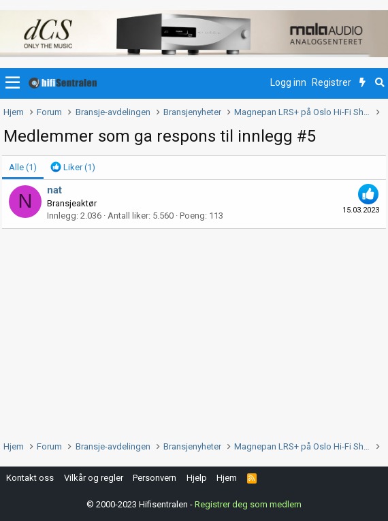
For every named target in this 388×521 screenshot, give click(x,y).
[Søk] (379, 83)
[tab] (73, 167)
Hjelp (197, 478)
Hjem (226, 478)
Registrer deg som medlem (248, 504)
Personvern (154, 478)
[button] (12, 83)
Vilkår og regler (93, 478)
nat (54, 190)
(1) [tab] (23, 167)
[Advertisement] (194, 331)
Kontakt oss (30, 478)
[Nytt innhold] (362, 83)
